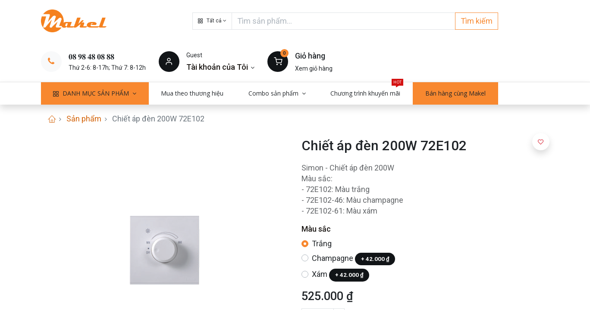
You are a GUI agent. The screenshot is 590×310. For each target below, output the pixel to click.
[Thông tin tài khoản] (220, 67)
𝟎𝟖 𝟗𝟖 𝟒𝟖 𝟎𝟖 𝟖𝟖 (91, 56)
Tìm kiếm (477, 20)
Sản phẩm (83, 118)
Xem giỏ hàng (314, 68)
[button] (212, 21)
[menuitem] (192, 93)
